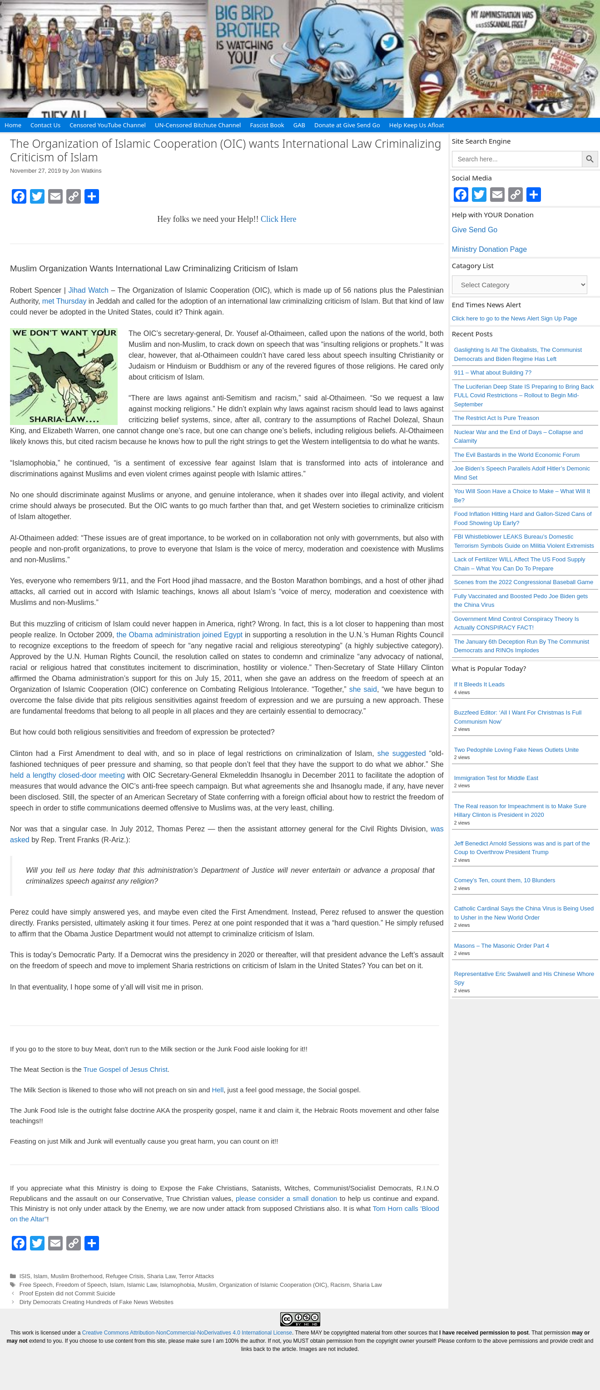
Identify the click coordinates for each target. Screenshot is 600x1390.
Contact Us (45, 125)
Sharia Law (161, 1276)
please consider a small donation (286, 1198)
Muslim (207, 1284)
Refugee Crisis (125, 1276)
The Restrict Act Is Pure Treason (496, 418)
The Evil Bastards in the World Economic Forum (517, 454)
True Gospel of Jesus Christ (125, 1069)
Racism (340, 1284)
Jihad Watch (88, 290)
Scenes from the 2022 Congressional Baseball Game (523, 582)
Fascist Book (267, 125)
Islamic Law (142, 1284)
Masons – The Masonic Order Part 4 (501, 945)
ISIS (25, 1276)
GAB (299, 125)
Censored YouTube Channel (107, 125)
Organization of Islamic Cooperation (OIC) (273, 1284)
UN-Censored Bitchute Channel (198, 125)
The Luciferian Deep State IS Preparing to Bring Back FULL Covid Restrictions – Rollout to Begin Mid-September (524, 395)
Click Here (278, 219)
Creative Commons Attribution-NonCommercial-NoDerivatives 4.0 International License (187, 1333)
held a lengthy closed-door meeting (67, 775)
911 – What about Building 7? (493, 372)
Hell (217, 1090)
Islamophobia (177, 1284)
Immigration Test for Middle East (496, 778)
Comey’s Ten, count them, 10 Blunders (504, 880)
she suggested (401, 753)
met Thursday (64, 301)
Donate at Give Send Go (347, 125)
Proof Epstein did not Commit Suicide (67, 1293)
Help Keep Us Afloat (416, 125)
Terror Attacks (196, 1276)
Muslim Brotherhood (76, 1276)
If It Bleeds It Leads (479, 684)
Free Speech (36, 1284)
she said (363, 689)
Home (13, 125)
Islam (40, 1276)
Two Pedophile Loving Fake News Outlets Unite (516, 749)
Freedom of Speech (81, 1284)
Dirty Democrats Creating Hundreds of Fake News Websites (97, 1302)
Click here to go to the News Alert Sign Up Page (514, 318)
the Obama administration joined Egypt (179, 635)
